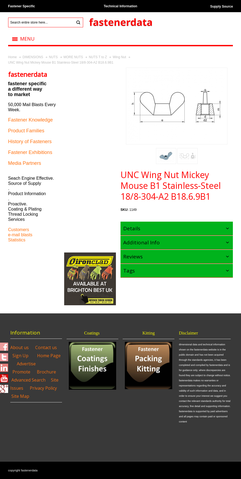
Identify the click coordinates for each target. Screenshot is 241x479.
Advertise (26, 364)
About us (19, 347)
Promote (21, 372)
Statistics (16, 240)
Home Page (49, 356)
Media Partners (24, 163)
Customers (18, 229)
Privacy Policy (43, 388)
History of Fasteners (30, 141)
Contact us (46, 347)
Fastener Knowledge (30, 120)
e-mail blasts (20, 234)
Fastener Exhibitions (30, 152)
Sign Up (20, 356)
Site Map (20, 396)
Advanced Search (28, 380)
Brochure (46, 372)
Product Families (26, 130)
